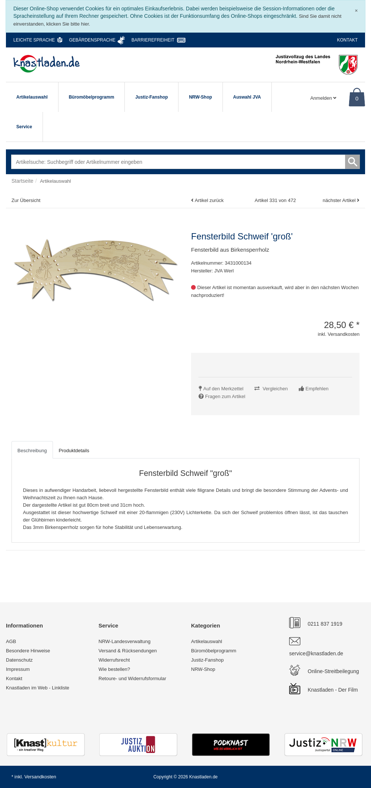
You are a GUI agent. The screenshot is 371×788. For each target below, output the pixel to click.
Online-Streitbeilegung (333, 671)
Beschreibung (32, 450)
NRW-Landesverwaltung (124, 641)
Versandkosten (40, 776)
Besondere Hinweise (28, 650)
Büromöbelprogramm (91, 97)
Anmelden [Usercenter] (323, 98)
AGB (11, 641)
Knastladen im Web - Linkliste (37, 688)
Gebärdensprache (92, 40)
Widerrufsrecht (114, 660)
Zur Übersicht (25, 200)
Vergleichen (275, 388)
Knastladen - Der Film (333, 690)
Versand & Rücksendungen (127, 650)
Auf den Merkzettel (223, 388)
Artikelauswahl (32, 97)
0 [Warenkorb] (356, 98)
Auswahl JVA (247, 97)
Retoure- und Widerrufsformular (132, 678)
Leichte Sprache (34, 40)
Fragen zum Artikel (225, 396)
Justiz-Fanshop (151, 97)
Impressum (18, 669)
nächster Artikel (339, 200)
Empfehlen (316, 388)
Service (24, 126)
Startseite (22, 181)
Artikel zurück (209, 200)
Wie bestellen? (114, 669)
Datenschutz (19, 660)
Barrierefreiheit (152, 40)
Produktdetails (74, 450)
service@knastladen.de (316, 653)
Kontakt (347, 40)
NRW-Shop (200, 97)
